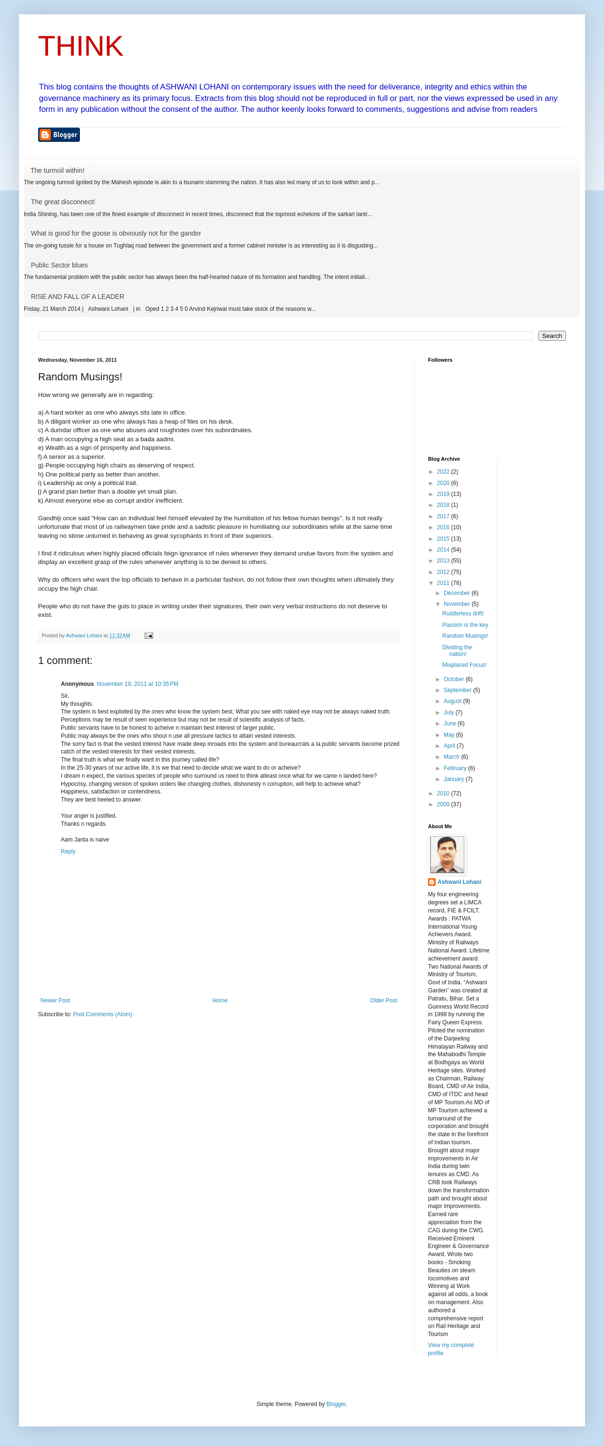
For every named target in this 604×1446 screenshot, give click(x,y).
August (453, 701)
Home (220, 1000)
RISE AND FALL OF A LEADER (77, 296)
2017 (444, 516)
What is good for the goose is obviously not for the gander (116, 233)
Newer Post (55, 1000)
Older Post (383, 1000)
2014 (444, 549)
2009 (444, 804)
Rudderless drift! (463, 613)
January (455, 779)
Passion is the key (465, 625)
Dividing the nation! (457, 650)
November (458, 604)
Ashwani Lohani (459, 882)
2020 (444, 483)
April (450, 746)
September (458, 690)
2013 (444, 560)
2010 (444, 793)
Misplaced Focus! (464, 665)
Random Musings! (465, 636)
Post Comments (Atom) (102, 1014)
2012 (444, 572)
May (450, 735)
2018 (444, 505)
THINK (81, 46)
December (458, 593)
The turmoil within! (57, 170)
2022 (444, 471)
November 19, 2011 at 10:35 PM (137, 684)
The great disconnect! (63, 202)
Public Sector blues (59, 265)
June (451, 723)
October (455, 679)
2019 (444, 494)
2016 (444, 527)
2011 (444, 583)
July (450, 712)
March (452, 756)
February (456, 768)
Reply (68, 851)
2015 (444, 538)
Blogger (336, 1404)
